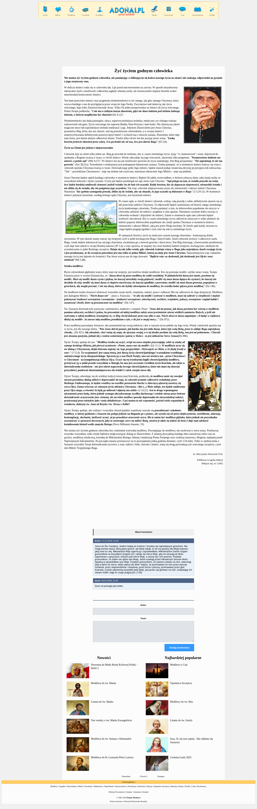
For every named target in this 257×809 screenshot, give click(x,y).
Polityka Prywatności (117, 795)
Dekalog (173, 790)
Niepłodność (109, 790)
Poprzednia (126, 780)
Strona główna (128, 785)
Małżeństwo (98, 790)
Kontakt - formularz (133, 795)
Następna (160, 780)
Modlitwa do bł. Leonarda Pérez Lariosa (112, 760)
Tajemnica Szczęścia (181, 686)
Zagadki (62, 790)
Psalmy (180, 790)
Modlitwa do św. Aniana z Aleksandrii (111, 742)
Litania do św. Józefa (181, 723)
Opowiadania (72, 790)
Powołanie (88, 790)
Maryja (149, 790)
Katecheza (142, 790)
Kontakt (145, 795)
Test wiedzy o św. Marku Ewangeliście (111, 723)
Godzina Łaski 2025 (181, 760)
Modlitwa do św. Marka (103, 686)
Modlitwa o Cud (178, 668)
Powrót (143, 780)
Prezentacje (132, 790)
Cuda (193, 790)
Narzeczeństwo (120, 790)
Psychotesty (201, 790)
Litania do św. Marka (102, 705)
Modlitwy (54, 790)
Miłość (80, 790)
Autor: (143, 605)
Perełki (187, 790)
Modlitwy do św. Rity (181, 705)
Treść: (144, 618)
